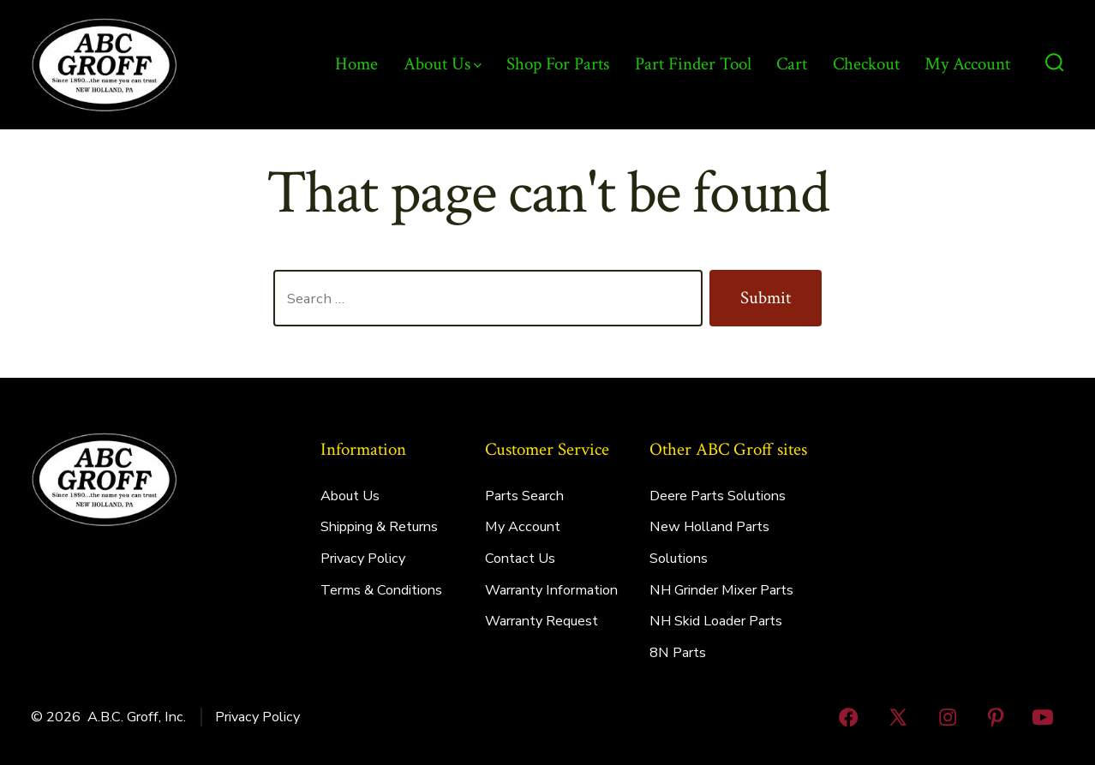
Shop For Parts (557, 63)
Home (356, 63)
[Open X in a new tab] (899, 717)
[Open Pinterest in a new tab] (995, 717)
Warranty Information (551, 590)
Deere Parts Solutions (717, 496)
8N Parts (677, 652)
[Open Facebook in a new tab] (849, 717)
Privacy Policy (362, 558)
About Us (443, 63)
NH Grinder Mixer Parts (721, 590)
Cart (791, 63)
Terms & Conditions (381, 590)
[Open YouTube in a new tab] (1042, 717)
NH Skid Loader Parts (715, 621)
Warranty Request (541, 621)
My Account (967, 63)
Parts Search (524, 496)
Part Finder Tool (693, 63)
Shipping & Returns (379, 526)
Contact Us (520, 558)
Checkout (866, 63)
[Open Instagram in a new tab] (947, 717)
